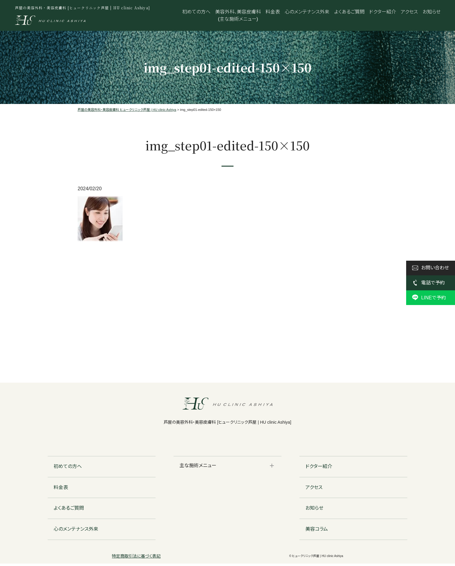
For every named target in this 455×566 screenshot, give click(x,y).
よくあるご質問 (349, 11)
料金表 (273, 11)
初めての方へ (196, 11)
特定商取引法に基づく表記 (136, 558)
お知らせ (432, 11)
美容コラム (316, 531)
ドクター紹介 (382, 11)
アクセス (409, 11)
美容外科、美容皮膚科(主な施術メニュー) (238, 15)
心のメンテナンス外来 (307, 11)
